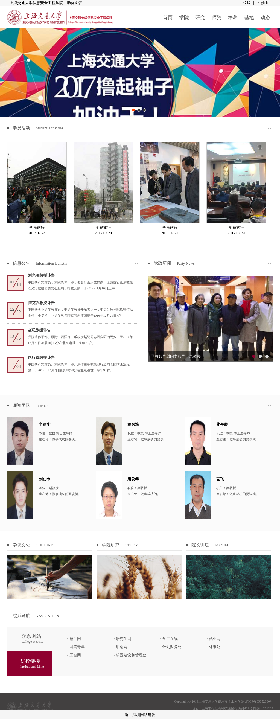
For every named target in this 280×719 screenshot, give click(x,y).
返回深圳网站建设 (140, 715)
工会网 (75, 655)
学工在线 (170, 639)
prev (155, 319)
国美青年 (77, 647)
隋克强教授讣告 (41, 303)
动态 (265, 17)
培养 (233, 17)
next (266, 319)
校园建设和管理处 (131, 655)
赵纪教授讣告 (39, 330)
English (263, 3)
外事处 (214, 647)
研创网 (121, 647)
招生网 (75, 639)
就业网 (214, 639)
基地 (249, 17)
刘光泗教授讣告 (41, 275)
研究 (200, 17)
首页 (168, 17)
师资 (216, 17)
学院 (184, 17)
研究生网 (123, 639)
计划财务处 (172, 647)
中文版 (245, 3)
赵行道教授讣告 (41, 358)
